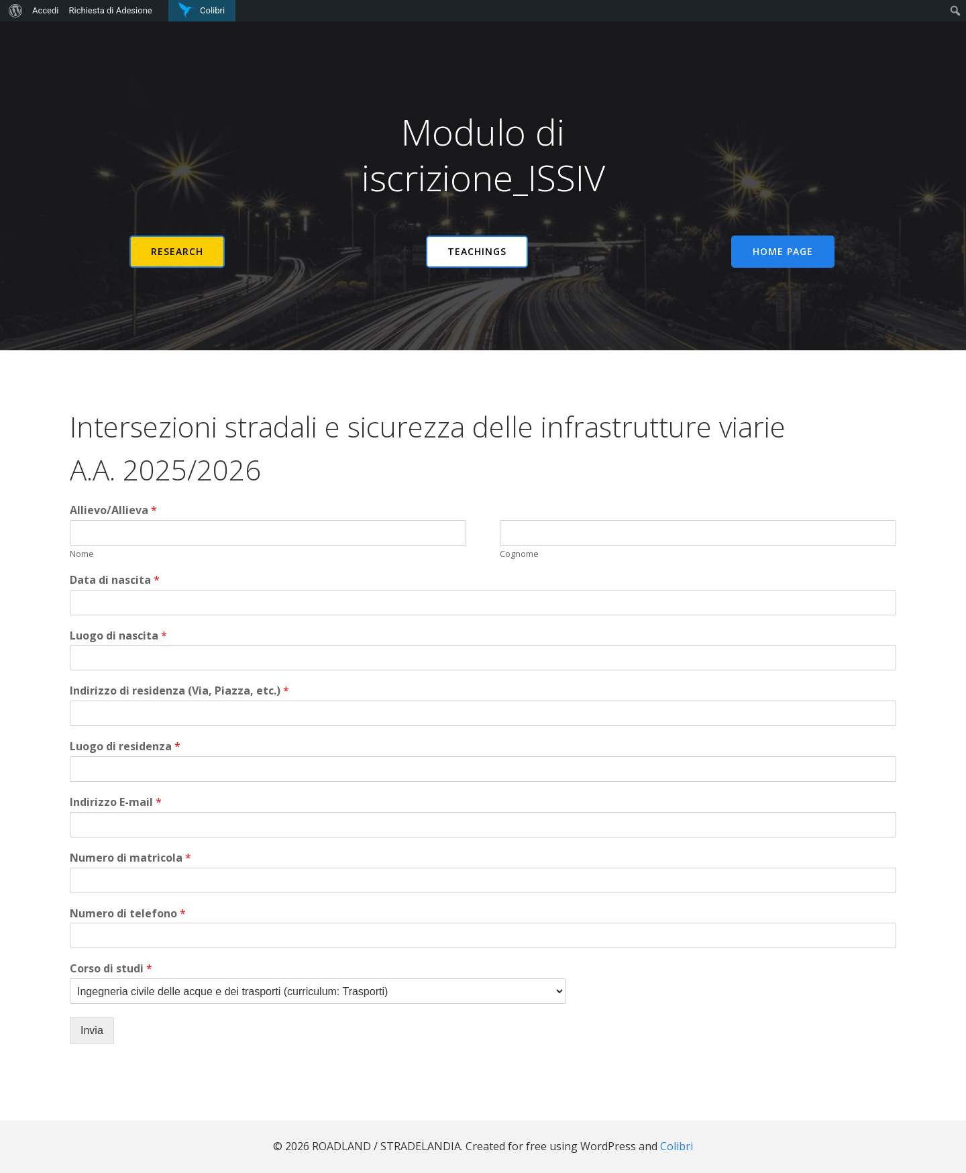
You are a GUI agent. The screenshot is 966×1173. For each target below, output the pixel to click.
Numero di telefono (128, 914)
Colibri (676, 1146)
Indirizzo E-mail (116, 802)
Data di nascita (115, 580)
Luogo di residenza (125, 747)
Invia (91, 1030)
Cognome (519, 554)
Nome (82, 554)
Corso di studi (111, 969)
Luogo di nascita (118, 636)
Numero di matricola (130, 858)
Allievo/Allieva (113, 510)
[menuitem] (14, 10)
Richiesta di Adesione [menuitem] (110, 10)
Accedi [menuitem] (45, 10)
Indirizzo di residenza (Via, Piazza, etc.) (179, 691)
